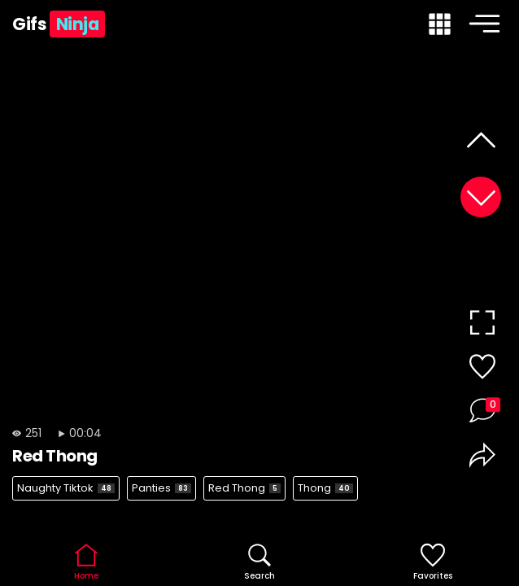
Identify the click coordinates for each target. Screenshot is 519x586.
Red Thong (244, 488)
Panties (161, 488)
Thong (325, 488)
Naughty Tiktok (66, 488)
